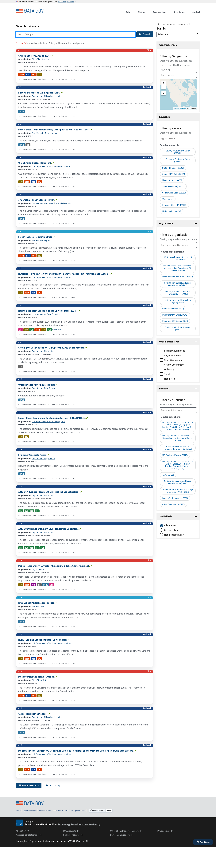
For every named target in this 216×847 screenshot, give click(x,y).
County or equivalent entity (178, 160)
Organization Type (169, 341)
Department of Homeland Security (47, 96)
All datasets (170, 525)
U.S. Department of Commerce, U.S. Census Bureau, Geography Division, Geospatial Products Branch (177, 465)
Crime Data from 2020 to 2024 (34, 55)
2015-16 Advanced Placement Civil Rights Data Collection (48, 491)
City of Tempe (38, 569)
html (21, 112)
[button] (163, 83)
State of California (173, 308)
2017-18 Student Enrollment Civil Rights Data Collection (48, 528)
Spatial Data (165, 516)
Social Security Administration (44, 133)
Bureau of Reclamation (175, 498)
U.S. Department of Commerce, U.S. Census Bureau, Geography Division (177, 438)
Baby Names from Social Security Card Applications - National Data (53, 129)
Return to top (53, 785)
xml (33, 75)
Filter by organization (178, 236)
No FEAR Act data (73, 834)
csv (39, 75)
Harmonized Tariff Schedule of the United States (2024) (47, 310)
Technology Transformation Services (79, 824)
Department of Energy (174, 315)
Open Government (30, 811)
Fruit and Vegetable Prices (32, 454)
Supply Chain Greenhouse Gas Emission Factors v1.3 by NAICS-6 (51, 418)
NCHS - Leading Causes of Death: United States (43, 639)
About (18, 811)
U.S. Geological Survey (175, 455)
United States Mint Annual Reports (37, 384)
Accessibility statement (29, 834)
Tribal (167, 374)
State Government (173, 360)
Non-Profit (169, 378)
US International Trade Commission (47, 314)
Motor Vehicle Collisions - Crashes (36, 676)
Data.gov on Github (78, 811)
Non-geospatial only (174, 534)
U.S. (167, 199)
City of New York (39, 680)
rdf (28, 75)
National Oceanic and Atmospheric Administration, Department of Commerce (177, 268)
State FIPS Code (173, 168)
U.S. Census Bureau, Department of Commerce (178, 258)
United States (172, 180)
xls (31, 330)
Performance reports (121, 834)
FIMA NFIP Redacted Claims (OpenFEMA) (39, 92)
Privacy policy (165, 830)
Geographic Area (168, 44)
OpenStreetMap (181, 108)
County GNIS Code (174, 192)
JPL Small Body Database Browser (36, 199)
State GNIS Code (173, 186)
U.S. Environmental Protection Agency (48, 421)
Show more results (29, 785)
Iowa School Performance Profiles (36, 602)
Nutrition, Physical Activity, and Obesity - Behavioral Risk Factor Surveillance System (63, 273)
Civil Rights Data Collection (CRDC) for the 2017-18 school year (51, 347)
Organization (166, 223)
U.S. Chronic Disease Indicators (34, 162)
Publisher (164, 388)
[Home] (30, 10)
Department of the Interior (177, 276)
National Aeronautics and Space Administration (52, 203)
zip (28, 145)
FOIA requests (71, 830)
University (169, 369)
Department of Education (43, 351)
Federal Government (174, 350)
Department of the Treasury (44, 388)
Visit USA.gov (79, 841)
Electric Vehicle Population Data (35, 236)
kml (33, 585)
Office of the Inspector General (126, 830)
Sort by (161, 28)
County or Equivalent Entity (178, 151)
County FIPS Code (173, 174)
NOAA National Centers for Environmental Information (177, 447)
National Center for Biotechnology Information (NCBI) (178, 490)
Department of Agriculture (43, 458)
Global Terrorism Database (32, 713)
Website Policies (45, 811)
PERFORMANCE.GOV (60, 811)
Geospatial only (171, 530)
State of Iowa (38, 606)
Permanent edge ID (174, 205)
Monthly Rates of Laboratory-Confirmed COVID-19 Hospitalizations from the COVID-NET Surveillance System (75, 750)
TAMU (168, 474)
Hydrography (171, 211)
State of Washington (41, 240)
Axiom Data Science (173, 504)
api (20, 330)
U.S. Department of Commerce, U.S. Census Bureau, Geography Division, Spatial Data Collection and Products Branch (177, 426)
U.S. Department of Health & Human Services (51, 166)
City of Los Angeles (40, 59)
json (21, 75)
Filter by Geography (176, 62)
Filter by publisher (176, 402)
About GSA (22, 830)
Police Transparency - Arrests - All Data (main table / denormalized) (53, 565)
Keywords (164, 116)
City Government (172, 355)
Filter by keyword (175, 130)
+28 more (56, 329)
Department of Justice (175, 321)
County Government (174, 364)
